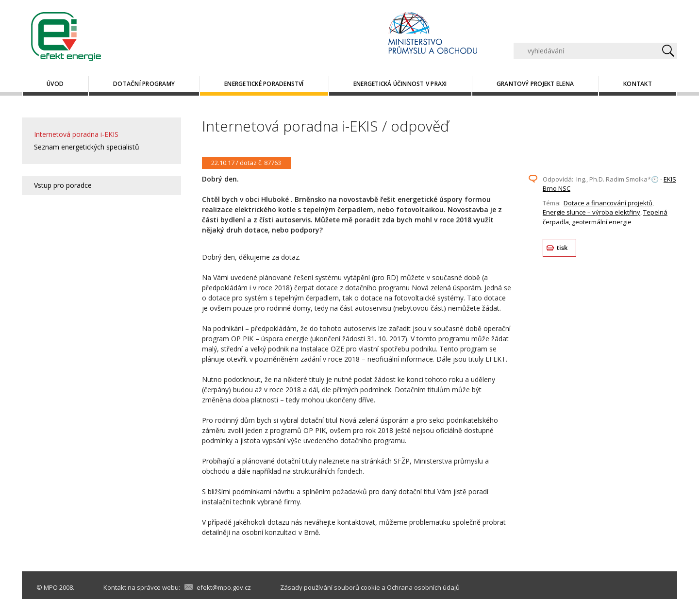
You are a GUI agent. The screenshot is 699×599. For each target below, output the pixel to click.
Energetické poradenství (264, 84)
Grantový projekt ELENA (535, 84)
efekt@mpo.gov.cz (224, 587)
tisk (562, 247)
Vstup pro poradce (63, 185)
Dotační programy (144, 84)
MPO (51, 587)
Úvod (55, 84)
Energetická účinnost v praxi (400, 84)
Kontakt (637, 84)
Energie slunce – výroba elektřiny (591, 212)
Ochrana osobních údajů (423, 587)
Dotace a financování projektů (608, 203)
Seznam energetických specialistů (86, 146)
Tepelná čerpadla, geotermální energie (605, 217)
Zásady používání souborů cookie (330, 587)
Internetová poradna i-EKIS (76, 134)
